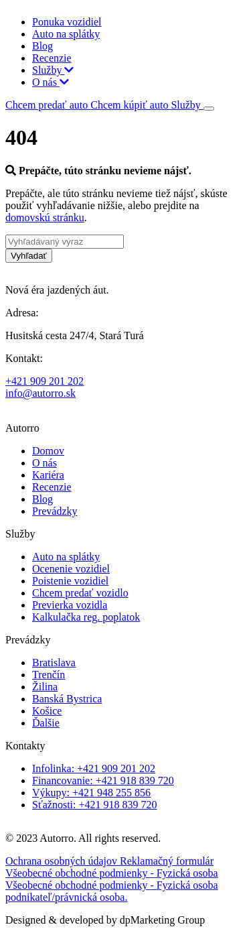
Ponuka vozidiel (67, 21)
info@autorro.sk (40, 393)
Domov (48, 450)
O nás (50, 82)
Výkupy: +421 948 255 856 (91, 792)
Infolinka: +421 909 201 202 (93, 768)
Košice (47, 710)
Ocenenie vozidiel (71, 568)
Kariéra (48, 475)
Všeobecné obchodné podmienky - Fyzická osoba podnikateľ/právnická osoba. (111, 891)
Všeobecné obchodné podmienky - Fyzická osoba (111, 873)
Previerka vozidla (69, 605)
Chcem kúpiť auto (130, 105)
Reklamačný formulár (167, 861)
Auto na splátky (66, 34)
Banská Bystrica (67, 698)
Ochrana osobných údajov (62, 861)
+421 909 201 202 (44, 381)
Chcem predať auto (47, 105)
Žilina (45, 686)
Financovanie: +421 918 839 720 (103, 780)
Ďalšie (46, 723)
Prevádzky (55, 511)
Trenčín (48, 674)
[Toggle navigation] (208, 109)
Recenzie (52, 58)
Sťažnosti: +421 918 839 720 (94, 804)
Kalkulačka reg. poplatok (86, 617)
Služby (53, 70)
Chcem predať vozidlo (80, 593)
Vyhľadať (29, 256)
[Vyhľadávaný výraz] (64, 242)
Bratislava (54, 662)
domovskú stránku (44, 217)
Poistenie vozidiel (70, 580)
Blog (42, 46)
